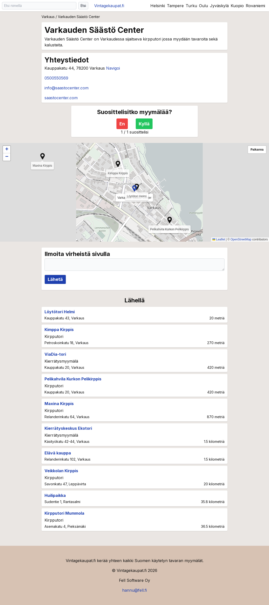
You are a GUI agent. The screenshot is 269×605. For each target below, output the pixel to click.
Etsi (83, 5)
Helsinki (157, 5)
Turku (191, 5)
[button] (134, 188)
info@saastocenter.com (67, 87)
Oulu (203, 5)
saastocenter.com (61, 97)
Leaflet (218, 239)
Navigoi (113, 68)
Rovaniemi (255, 5)
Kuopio (237, 5)
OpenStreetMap (240, 239)
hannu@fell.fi (134, 590)
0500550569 (56, 78)
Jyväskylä (219, 5)
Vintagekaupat (109, 5)
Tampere (175, 5)
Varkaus (48, 17)
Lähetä (55, 279)
